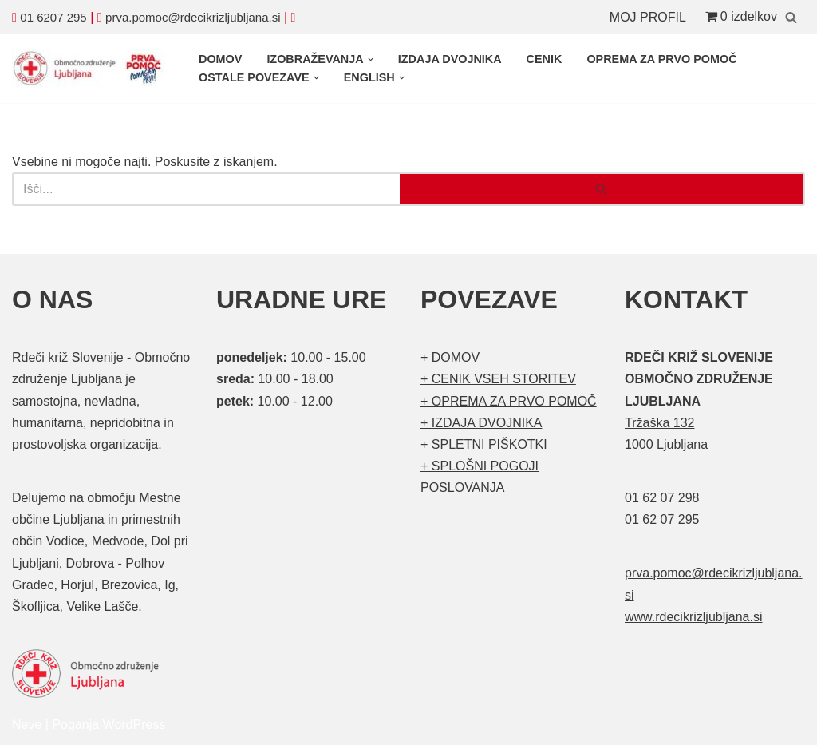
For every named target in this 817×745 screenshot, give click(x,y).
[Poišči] (791, 17)
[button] (370, 59)
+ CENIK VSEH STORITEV (498, 379)
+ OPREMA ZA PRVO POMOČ (508, 401)
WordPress (134, 724)
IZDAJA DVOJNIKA (450, 59)
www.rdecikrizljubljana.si (694, 617)
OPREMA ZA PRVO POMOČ (661, 59)
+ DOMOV (450, 357)
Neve (26, 724)
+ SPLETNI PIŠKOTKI (483, 444)
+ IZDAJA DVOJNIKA (481, 423)
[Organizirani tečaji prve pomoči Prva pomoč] (92, 69)
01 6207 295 (53, 17)
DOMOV (220, 59)
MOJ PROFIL (648, 17)
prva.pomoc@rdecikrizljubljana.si (192, 17)
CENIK (544, 59)
